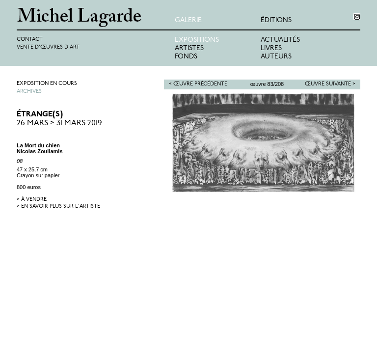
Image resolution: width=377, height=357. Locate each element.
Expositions (197, 40)
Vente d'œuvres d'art (48, 47)
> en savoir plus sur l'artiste (58, 206)
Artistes (189, 48)
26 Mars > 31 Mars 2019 (59, 123)
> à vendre (32, 199)
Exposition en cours (47, 83)
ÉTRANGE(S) (40, 114)
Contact (30, 39)
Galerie (188, 20)
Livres (271, 48)
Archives (29, 91)
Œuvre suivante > (330, 84)
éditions (276, 20)
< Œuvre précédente (198, 84)
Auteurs (276, 56)
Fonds (186, 56)
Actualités (280, 40)
